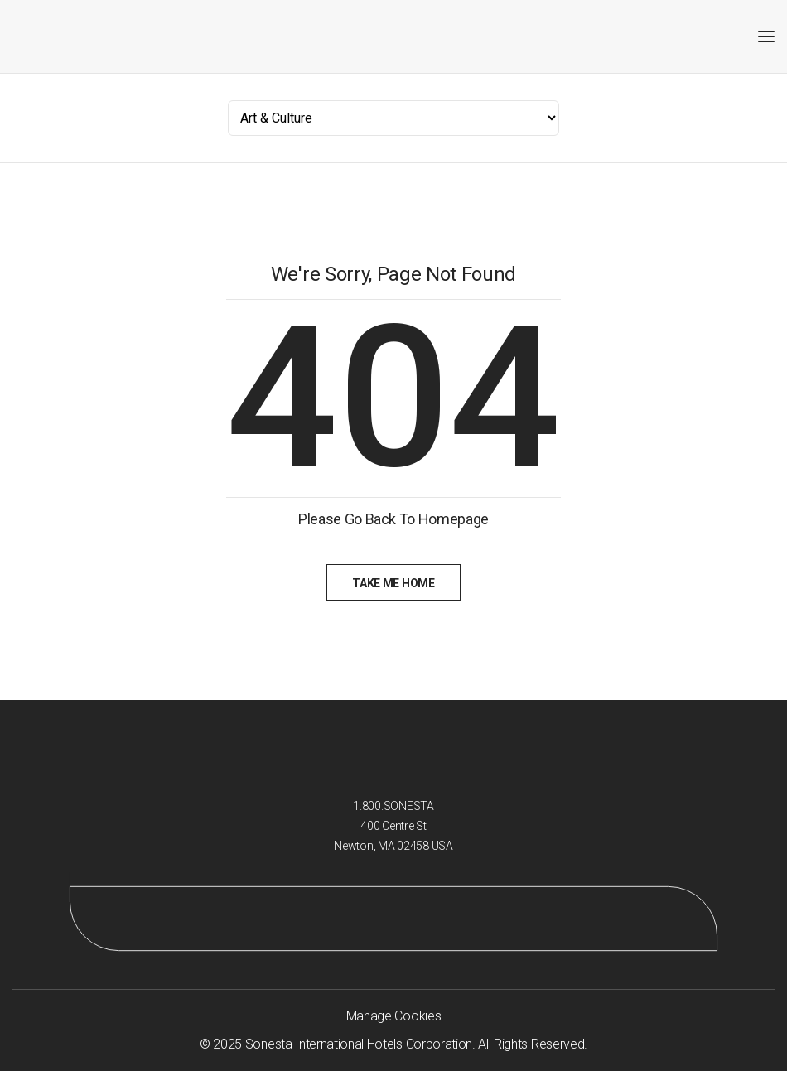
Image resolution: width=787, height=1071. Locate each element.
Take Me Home (393, 583)
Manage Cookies (394, 1016)
